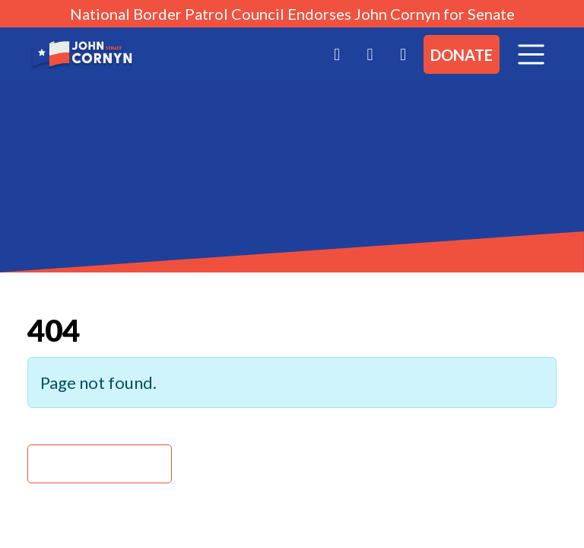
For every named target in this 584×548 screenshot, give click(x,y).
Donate (461, 55)
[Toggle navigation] (531, 54)
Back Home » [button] (99, 464)
